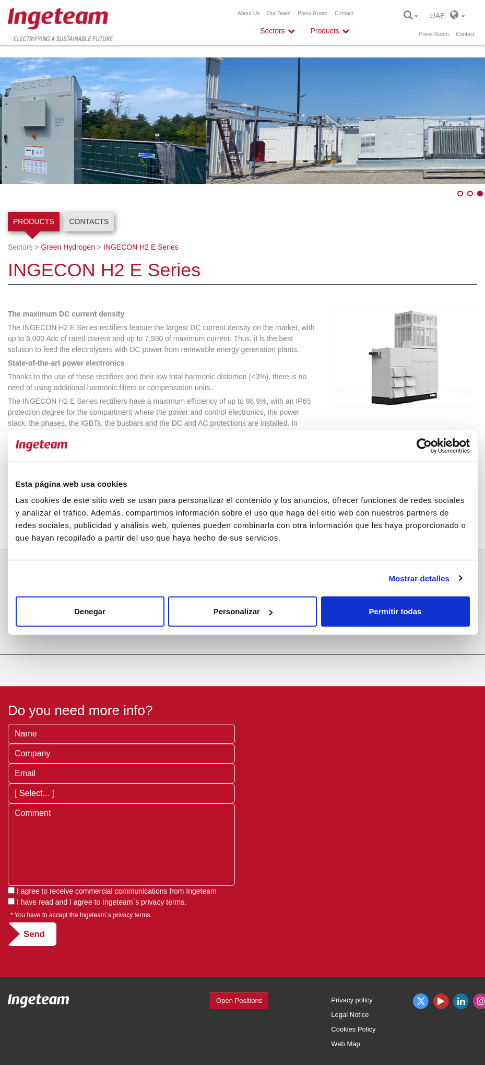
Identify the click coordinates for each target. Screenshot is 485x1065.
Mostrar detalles (418, 578)
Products (33, 221)
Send (34, 934)
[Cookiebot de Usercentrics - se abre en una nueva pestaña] (424, 445)
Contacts (89, 221)
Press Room (312, 13)
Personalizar (243, 611)
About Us (249, 13)
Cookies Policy (353, 1029)
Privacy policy (351, 1000)
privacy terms (162, 902)
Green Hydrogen (68, 247)
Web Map (345, 1044)
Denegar (89, 611)
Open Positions (239, 1000)
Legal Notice (350, 1015)
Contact (344, 13)
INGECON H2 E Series (141, 247)
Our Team (278, 13)
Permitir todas (395, 611)
